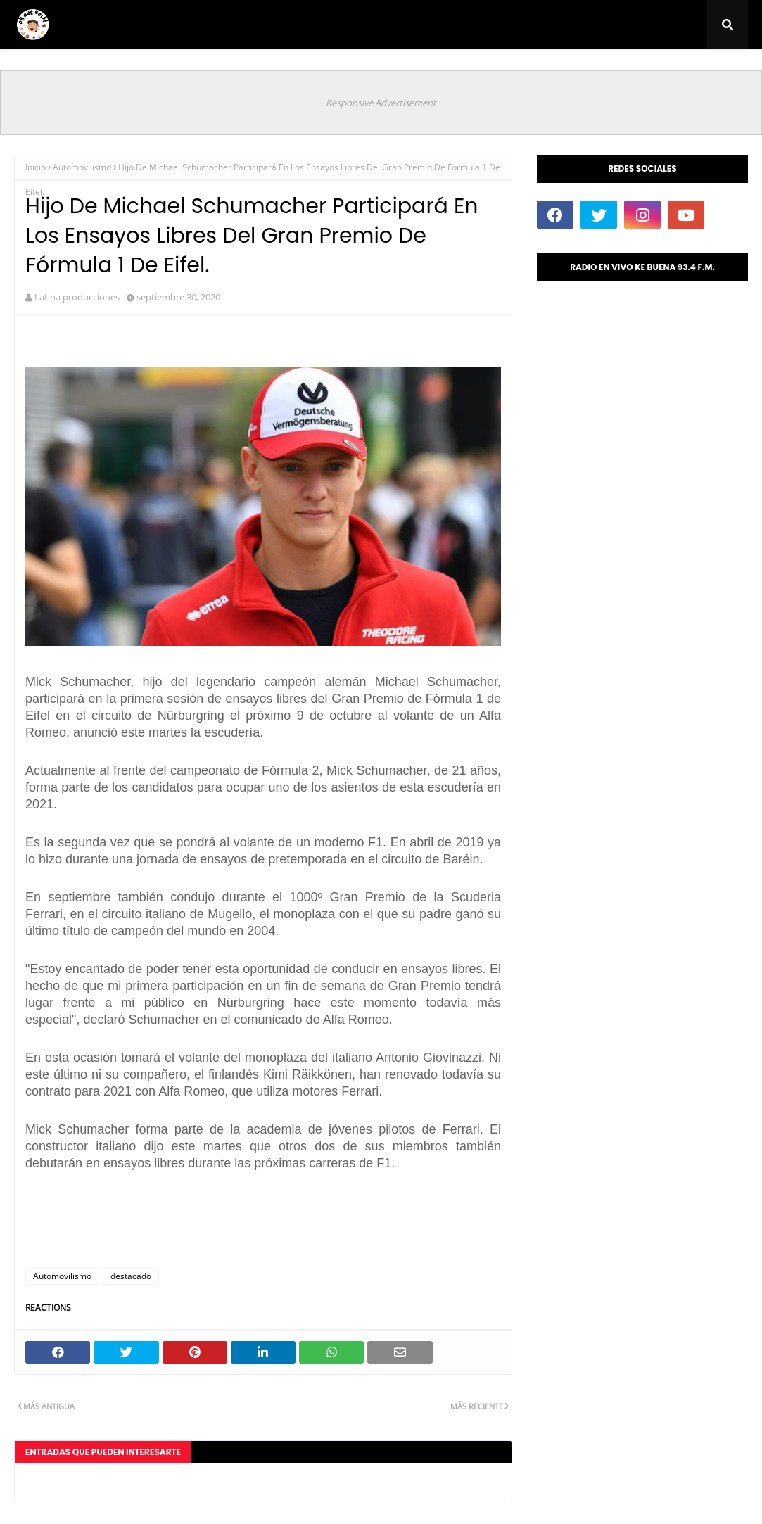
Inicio (35, 167)
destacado (130, 1276)
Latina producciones (77, 297)
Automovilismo (82, 167)
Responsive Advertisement (381, 102)
